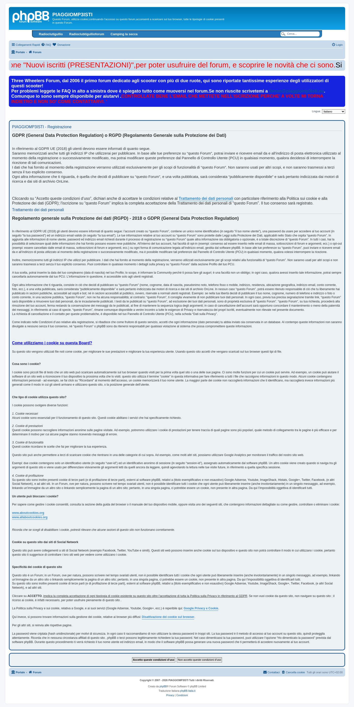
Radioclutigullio (51, 34)
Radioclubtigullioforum (86, 34)
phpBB (163, 686)
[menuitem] (46, 45)
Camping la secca (124, 34)
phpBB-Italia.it (187, 691)
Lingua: (316, 111)
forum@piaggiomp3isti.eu (296, 91)
